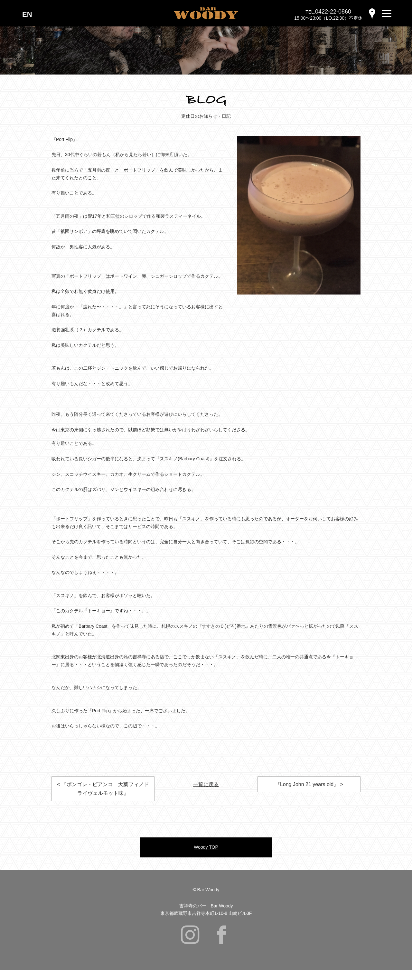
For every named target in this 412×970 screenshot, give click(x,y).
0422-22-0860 (333, 11)
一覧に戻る (206, 784)
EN (27, 14)
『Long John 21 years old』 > (309, 784)
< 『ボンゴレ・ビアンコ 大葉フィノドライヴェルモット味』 (103, 789)
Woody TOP (206, 847)
